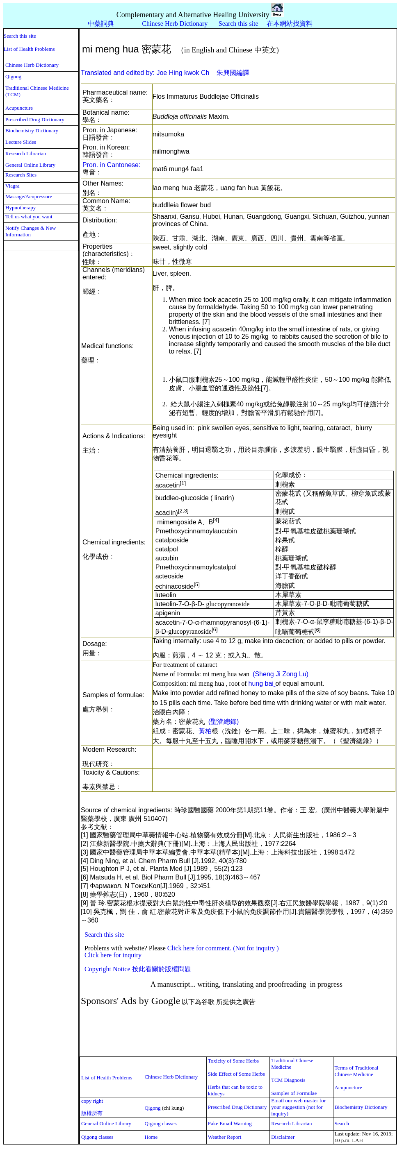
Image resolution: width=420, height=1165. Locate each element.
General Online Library (30, 165)
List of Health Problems (29, 49)
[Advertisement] (229, 1031)
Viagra (12, 186)
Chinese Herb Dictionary (32, 65)
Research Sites (21, 175)
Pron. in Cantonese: (111, 164)
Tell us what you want (28, 216)
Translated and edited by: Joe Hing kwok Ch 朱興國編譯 (165, 72)
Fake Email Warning (230, 1123)
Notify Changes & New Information (30, 231)
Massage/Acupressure (28, 196)
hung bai (260, 683)
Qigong (13, 76)
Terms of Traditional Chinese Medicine (357, 1071)
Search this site (239, 23)
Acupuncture (19, 108)
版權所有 (92, 1113)
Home (151, 1137)
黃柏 (205, 731)
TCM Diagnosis (288, 1080)
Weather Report (225, 1137)
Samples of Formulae (294, 1093)
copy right (92, 1101)
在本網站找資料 (290, 23)
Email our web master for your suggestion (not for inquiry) (299, 1107)
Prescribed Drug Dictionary (34, 119)
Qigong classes (160, 1123)
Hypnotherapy (20, 207)
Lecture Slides (20, 142)
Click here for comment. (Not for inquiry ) (223, 948)
